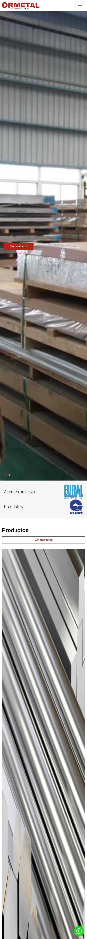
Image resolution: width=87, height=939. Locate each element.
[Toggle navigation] (80, 5)
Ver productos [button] (44, 540)
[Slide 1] (6, 475)
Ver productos (19, 246)
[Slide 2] (9, 475)
